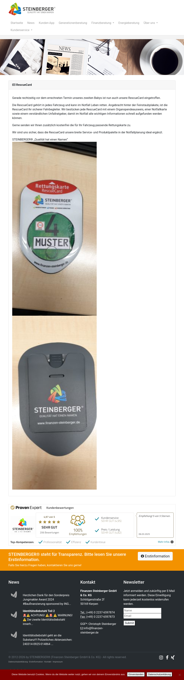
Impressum (58, 662)
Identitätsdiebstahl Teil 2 (39, 611)
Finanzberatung (101, 23)
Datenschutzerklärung (159, 674)
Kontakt (47, 662)
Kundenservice (20, 30)
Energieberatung (128, 23)
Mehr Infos (166, 541)
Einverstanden (135, 674)
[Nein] (179, 675)
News (30, 23)
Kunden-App (46, 23)
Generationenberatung (73, 23)
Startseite (17, 23)
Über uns (150, 23)
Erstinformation (155, 556)
